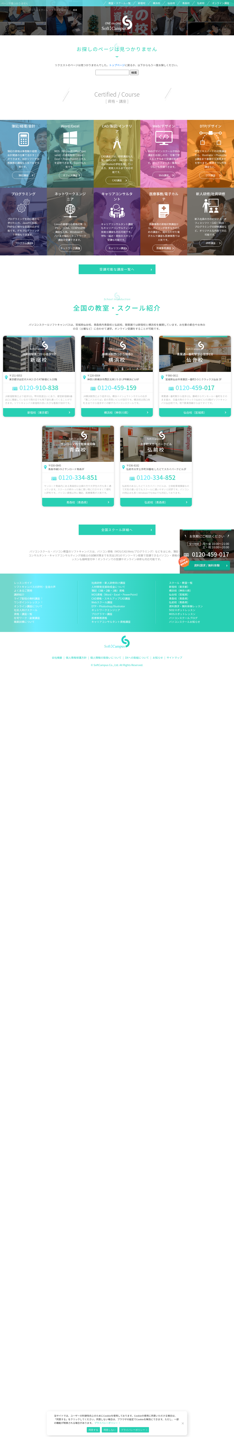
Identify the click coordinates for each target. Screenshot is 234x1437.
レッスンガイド (23, 583)
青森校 (186, 3)
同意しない (110, 1430)
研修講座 (210, 243)
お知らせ (158, 657)
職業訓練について (24, 622)
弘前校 (201, 3)
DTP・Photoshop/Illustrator (108, 606)
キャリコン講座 (116, 248)
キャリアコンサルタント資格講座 (111, 622)
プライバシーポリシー (106, 1423)
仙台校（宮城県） (195, 412)
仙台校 (171, 3)
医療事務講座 (163, 248)
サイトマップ (174, 657)
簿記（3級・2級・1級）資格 (108, 590)
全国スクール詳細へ (117, 529)
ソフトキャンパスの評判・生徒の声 (35, 587)
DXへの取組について (137, 657)
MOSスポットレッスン (182, 614)
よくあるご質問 (23, 590)
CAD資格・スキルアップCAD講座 (111, 598)
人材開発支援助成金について (108, 587)
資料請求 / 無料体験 (207, 565)
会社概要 (57, 657)
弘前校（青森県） (156, 502)
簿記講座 (23, 175)
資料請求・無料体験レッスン (186, 606)
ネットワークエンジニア (106, 610)
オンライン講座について (28, 606)
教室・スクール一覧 (120, 3)
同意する (93, 1430)
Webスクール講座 (102, 602)
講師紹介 (19, 594)
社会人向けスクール (25, 610)
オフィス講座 (70, 175)
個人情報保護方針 (76, 657)
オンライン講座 (220, 3)
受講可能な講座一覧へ (117, 269)
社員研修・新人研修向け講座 (108, 583)
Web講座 (164, 175)
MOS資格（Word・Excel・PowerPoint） (115, 594)
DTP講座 (210, 175)
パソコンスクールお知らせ (184, 622)
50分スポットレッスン (182, 610)
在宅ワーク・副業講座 (27, 618)
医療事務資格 (99, 618)
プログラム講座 (23, 243)
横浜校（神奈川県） (117, 412)
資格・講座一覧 (23, 614)
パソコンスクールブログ (183, 618)
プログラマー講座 (102, 614)
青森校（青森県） (78, 502)
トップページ (117, 65)
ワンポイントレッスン (27, 602)
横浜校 (156, 3)
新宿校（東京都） (38, 412)
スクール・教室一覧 (181, 583)
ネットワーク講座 (70, 248)
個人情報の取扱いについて (105, 657)
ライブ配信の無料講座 (27, 598)
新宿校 (141, 3)
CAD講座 (117, 180)
